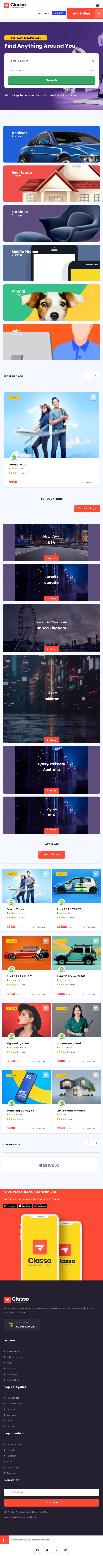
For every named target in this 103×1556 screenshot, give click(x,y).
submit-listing (13, 1357)
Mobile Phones (13, 1403)
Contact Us (11, 1379)
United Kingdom (14, 1467)
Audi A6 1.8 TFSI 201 (19, 976)
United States (13, 1444)
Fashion (54, 95)
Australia (10, 1473)
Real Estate (11, 1397)
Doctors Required (69, 1043)
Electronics (42, 95)
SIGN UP (59, 13)
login (8, 1362)
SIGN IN (43, 13)
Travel (73, 95)
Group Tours (17, 464)
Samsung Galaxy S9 (20, 1110)
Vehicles (29, 95)
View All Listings (87, 508)
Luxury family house (71, 1110)
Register (10, 1368)
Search (51, 80)
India (8, 1461)
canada (9, 1450)
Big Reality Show (18, 1043)
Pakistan (10, 1455)
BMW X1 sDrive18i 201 (71, 976)
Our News (10, 1374)
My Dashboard (13, 1351)
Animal (64, 95)
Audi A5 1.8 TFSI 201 (70, 909)
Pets (8, 1420)
